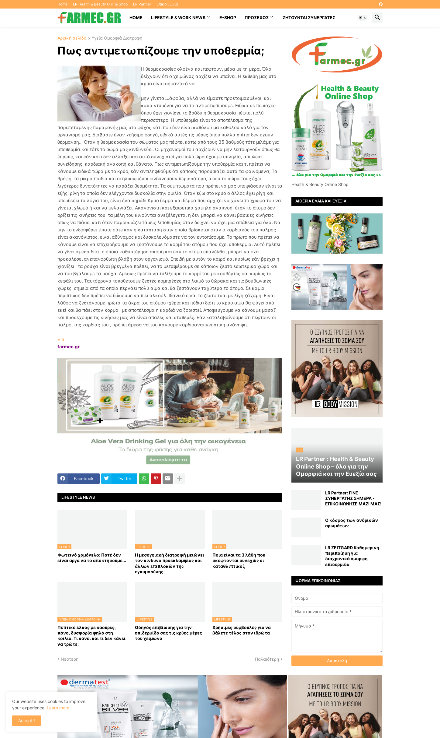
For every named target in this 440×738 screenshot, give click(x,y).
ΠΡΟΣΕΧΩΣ (257, 17)
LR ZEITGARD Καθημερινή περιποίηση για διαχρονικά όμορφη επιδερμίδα (352, 556)
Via (60, 339)
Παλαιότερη (267, 659)
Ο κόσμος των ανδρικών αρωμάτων (351, 523)
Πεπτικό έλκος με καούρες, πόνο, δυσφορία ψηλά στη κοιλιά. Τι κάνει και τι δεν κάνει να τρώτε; (91, 636)
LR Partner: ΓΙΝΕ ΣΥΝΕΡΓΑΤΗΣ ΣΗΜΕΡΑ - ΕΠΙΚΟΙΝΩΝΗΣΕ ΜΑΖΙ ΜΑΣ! (353, 498)
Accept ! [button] (26, 720)
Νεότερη (69, 659)
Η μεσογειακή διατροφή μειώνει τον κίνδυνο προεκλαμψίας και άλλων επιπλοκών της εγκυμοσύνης (169, 563)
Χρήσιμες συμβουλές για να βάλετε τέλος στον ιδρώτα (241, 630)
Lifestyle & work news (178, 17)
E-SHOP (227, 17)
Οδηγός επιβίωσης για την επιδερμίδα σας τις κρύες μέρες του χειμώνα (168, 633)
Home (62, 4)
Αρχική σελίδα (72, 38)
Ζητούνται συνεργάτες (309, 17)
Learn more (58, 707)
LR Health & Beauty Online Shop (100, 4)
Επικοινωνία (167, 4)
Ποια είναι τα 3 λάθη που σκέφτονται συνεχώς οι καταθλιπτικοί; (238, 560)
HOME (136, 17)
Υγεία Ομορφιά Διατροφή (116, 38)
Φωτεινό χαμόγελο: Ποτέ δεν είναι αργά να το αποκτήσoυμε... (91, 557)
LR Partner (142, 4)
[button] (362, 18)
